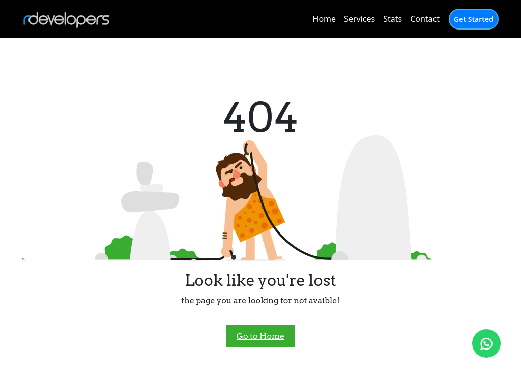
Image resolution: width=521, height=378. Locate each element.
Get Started (474, 19)
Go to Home (260, 336)
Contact (425, 18)
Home (324, 18)
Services (359, 18)
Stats (392, 18)
